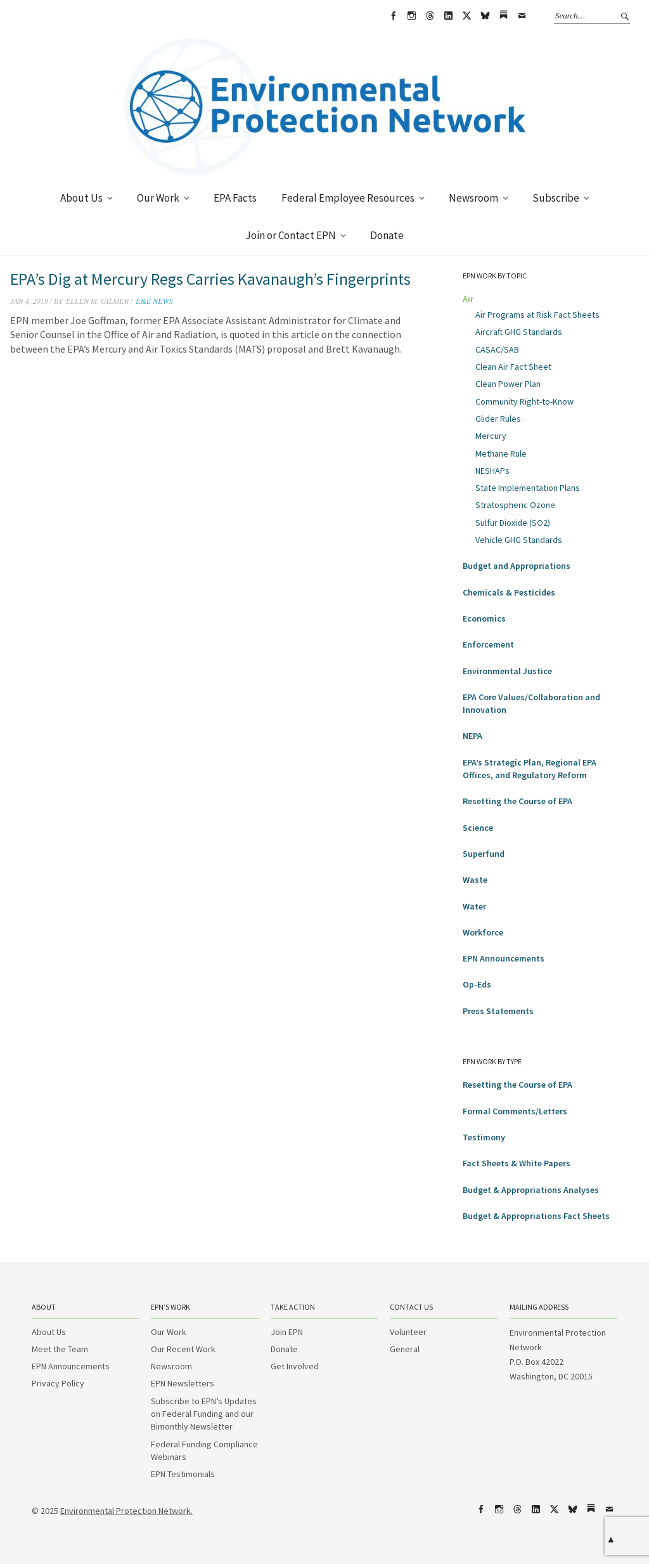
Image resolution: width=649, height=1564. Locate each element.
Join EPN (287, 1332)
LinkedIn (448, 15)
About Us (81, 198)
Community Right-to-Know (524, 401)
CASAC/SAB (497, 349)
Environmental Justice (507, 671)
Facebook (392, 15)
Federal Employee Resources (347, 198)
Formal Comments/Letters (515, 1111)
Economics (484, 618)
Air (468, 298)
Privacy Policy (58, 1383)
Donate (387, 235)
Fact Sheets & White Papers (516, 1163)
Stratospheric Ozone (515, 505)
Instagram (411, 15)
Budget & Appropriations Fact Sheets (536, 1216)
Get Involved (295, 1366)
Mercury (490, 435)
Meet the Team (60, 1349)
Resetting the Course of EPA (517, 801)
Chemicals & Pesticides (509, 592)
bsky (484, 15)
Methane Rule (501, 453)
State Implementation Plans (527, 487)
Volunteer (408, 1332)
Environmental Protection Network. (126, 1510)
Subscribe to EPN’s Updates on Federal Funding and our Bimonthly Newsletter (204, 1414)
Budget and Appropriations (516, 565)
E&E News (154, 301)
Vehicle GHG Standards (518, 539)
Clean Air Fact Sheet (513, 366)
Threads (429, 15)
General (405, 1349)
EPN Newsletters (182, 1383)
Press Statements (498, 1011)
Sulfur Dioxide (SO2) (512, 522)
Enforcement (488, 644)
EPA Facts (235, 198)
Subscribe (555, 198)
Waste (475, 879)
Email (521, 15)
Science (478, 827)
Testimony (484, 1137)
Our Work (158, 198)
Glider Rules (498, 418)
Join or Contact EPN (290, 235)
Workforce (483, 932)
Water (474, 906)
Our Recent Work (183, 1349)
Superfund (483, 853)
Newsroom (473, 198)
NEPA (472, 735)
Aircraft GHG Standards (518, 331)
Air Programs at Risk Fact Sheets (537, 314)
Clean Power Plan (508, 383)
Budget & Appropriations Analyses (531, 1190)
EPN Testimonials (183, 1474)
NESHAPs (492, 470)
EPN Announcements (503, 958)
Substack (503, 15)
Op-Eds (477, 984)
